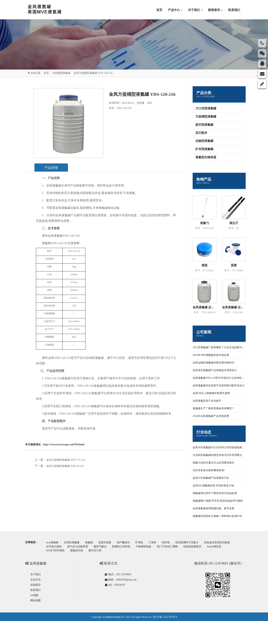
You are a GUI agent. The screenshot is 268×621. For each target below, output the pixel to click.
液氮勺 (204, 223)
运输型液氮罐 (204, 140)
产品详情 (52, 168)
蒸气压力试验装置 (78, 546)
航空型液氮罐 (204, 124)
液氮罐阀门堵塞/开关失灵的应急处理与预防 (218, 500)
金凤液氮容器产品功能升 (207, 400)
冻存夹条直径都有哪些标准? (209, 470)
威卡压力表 (96, 549)
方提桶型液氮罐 (61, 73)
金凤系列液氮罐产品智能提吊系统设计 (215, 370)
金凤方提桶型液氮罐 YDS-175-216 (65, 459)
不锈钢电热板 (147, 546)
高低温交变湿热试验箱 (224, 542)
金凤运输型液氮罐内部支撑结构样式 (213, 362)
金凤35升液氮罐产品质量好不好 (211, 478)
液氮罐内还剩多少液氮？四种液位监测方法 (217, 516)
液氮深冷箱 (77, 549)
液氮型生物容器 (205, 157)
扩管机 (143, 542)
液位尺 (233, 223)
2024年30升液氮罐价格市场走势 (211, 355)
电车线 (172, 542)
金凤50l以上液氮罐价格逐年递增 (211, 393)
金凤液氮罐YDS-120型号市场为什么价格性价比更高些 (224, 378)
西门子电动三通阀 (171, 546)
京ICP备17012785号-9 (165, 616)
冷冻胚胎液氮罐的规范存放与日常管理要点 (217, 455)
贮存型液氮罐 (204, 149)
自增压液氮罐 (73, 542)
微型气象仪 (102, 546)
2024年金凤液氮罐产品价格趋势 (211, 416)
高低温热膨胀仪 (197, 546)
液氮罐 (91, 542)
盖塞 (234, 265)
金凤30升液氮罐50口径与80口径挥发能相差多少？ (221, 447)
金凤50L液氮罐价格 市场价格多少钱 (213, 485)
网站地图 (35, 599)
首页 (159, 10)
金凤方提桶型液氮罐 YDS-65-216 (65, 466)
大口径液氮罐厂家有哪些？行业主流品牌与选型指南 (223, 347)
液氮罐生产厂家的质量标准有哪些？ (213, 408)
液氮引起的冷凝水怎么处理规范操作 (213, 462)
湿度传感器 (107, 542)
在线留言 (35, 584)
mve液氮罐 (53, 542)
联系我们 (234, 10)
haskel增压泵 (220, 546)
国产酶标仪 (126, 542)
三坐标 (157, 542)
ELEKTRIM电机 (56, 549)
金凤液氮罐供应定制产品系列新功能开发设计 (219, 385)
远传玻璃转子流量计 (193, 542)
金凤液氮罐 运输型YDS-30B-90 (204, 307)
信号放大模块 (54, 546)
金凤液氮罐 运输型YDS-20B (234, 307)
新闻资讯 (215, 10)
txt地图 (34, 594)
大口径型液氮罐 (205, 108)
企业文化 (35, 578)
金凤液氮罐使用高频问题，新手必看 (213, 508)
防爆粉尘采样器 (124, 546)
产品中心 (175, 10)
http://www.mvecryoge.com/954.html (63, 444)
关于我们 (195, 10)
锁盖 (205, 265)
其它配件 (201, 132)
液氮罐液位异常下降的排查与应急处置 (215, 493)
